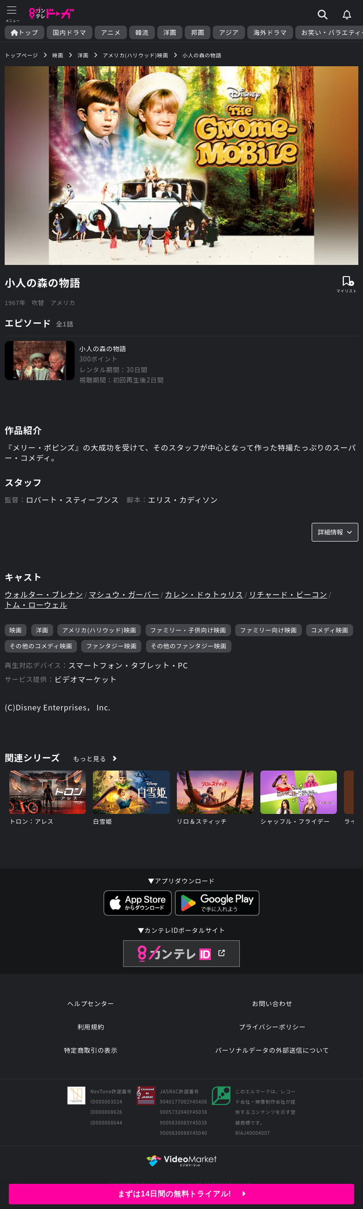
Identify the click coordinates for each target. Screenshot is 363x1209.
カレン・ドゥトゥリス (204, 594)
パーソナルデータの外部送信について (272, 1050)
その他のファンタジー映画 (189, 645)
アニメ (111, 32)
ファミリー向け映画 (268, 629)
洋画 (170, 32)
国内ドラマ (69, 32)
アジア (229, 32)
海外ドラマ (270, 32)
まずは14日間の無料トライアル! (182, 1194)
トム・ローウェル (36, 604)
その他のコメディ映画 (40, 645)
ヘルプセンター (90, 1003)
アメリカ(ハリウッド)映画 (99, 629)
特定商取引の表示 (91, 1050)
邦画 (197, 32)
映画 (15, 629)
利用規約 (91, 1026)
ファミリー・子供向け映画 (188, 629)
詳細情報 (335, 531)
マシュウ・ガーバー (124, 594)
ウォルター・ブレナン (44, 594)
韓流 (142, 32)
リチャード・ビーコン (288, 594)
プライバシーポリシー (272, 1026)
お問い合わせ (272, 1003)
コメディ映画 (330, 629)
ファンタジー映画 (111, 645)
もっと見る (89, 758)
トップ (24, 32)
